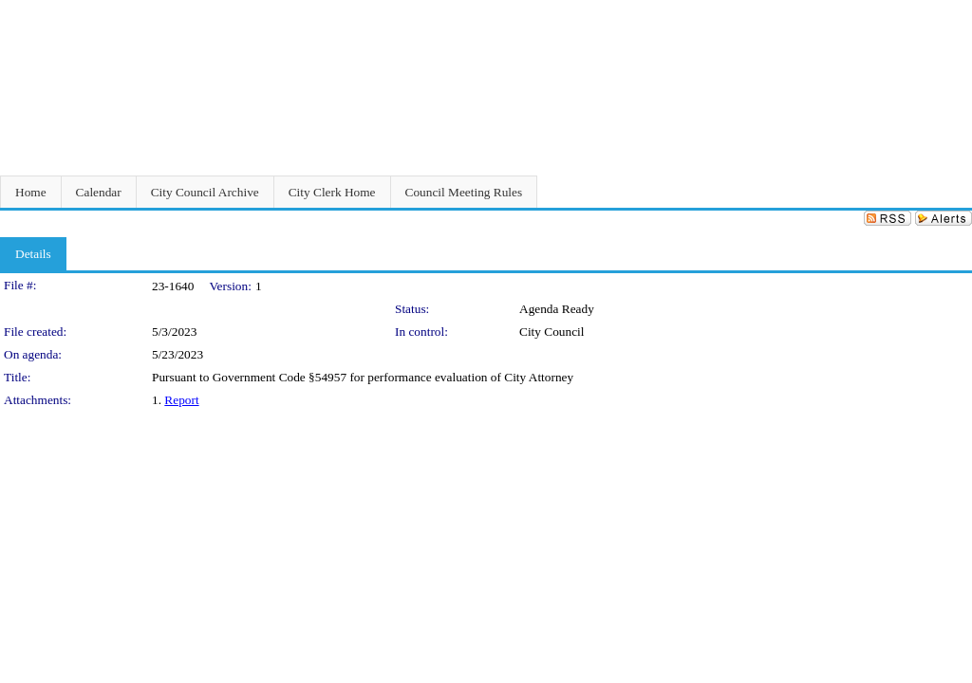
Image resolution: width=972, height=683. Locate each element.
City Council (552, 331)
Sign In (948, 12)
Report (181, 400)
